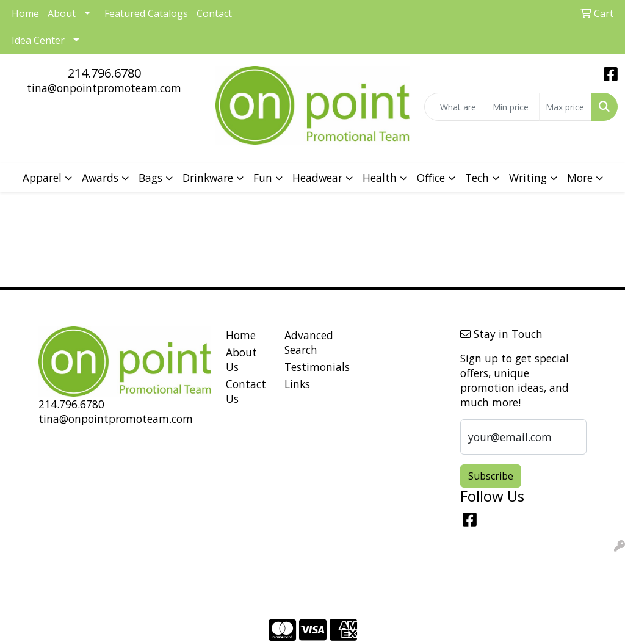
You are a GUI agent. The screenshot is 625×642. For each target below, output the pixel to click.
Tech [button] (477, 177)
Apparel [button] (42, 177)
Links (297, 384)
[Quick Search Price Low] (512, 107)
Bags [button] (150, 177)
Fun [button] (262, 177)
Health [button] (380, 177)
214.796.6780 (104, 73)
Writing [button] (528, 177)
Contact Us (246, 391)
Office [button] (431, 177)
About (62, 13)
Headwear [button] (317, 177)
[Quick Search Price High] (565, 107)
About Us (241, 359)
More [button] (580, 177)
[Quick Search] (455, 107)
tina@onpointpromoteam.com (104, 88)
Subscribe (490, 476)
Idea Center (38, 40)
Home (241, 335)
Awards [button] (100, 177)
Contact (214, 13)
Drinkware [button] (207, 177)
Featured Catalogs (146, 13)
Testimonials (306, 366)
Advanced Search (306, 342)
